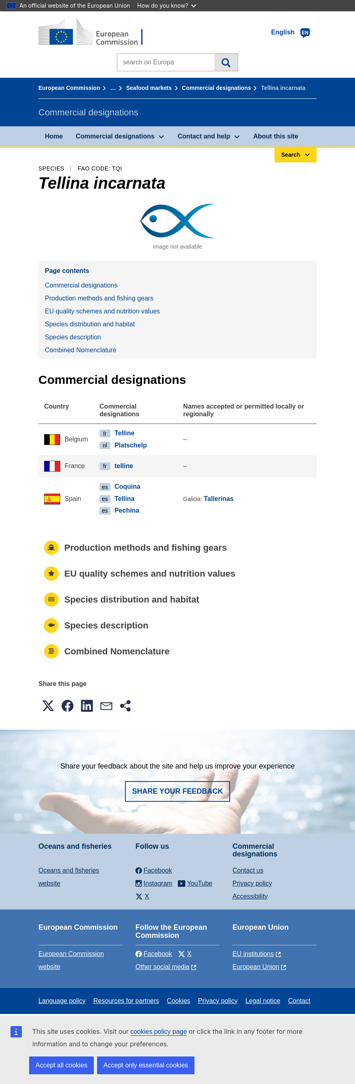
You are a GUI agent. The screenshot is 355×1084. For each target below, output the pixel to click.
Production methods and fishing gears (99, 298)
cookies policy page (158, 1031)
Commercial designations (216, 88)
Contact (299, 1000)
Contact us (247, 870)
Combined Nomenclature (80, 350)
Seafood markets (149, 88)
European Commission (69, 88)
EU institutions (253, 953)
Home (54, 136)
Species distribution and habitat (90, 324)
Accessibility (250, 896)
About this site (275, 136)
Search (225, 62)
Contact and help (204, 136)
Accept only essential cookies (146, 1065)
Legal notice (262, 1000)
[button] (48, 706)
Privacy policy (252, 883)
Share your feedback (177, 791)
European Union (255, 966)
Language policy (62, 1000)
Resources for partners (126, 1000)
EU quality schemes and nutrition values (102, 311)
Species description (73, 337)
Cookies (178, 1000)
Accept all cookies (61, 1065)
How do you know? (167, 5)
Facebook (153, 953)
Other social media (162, 966)
